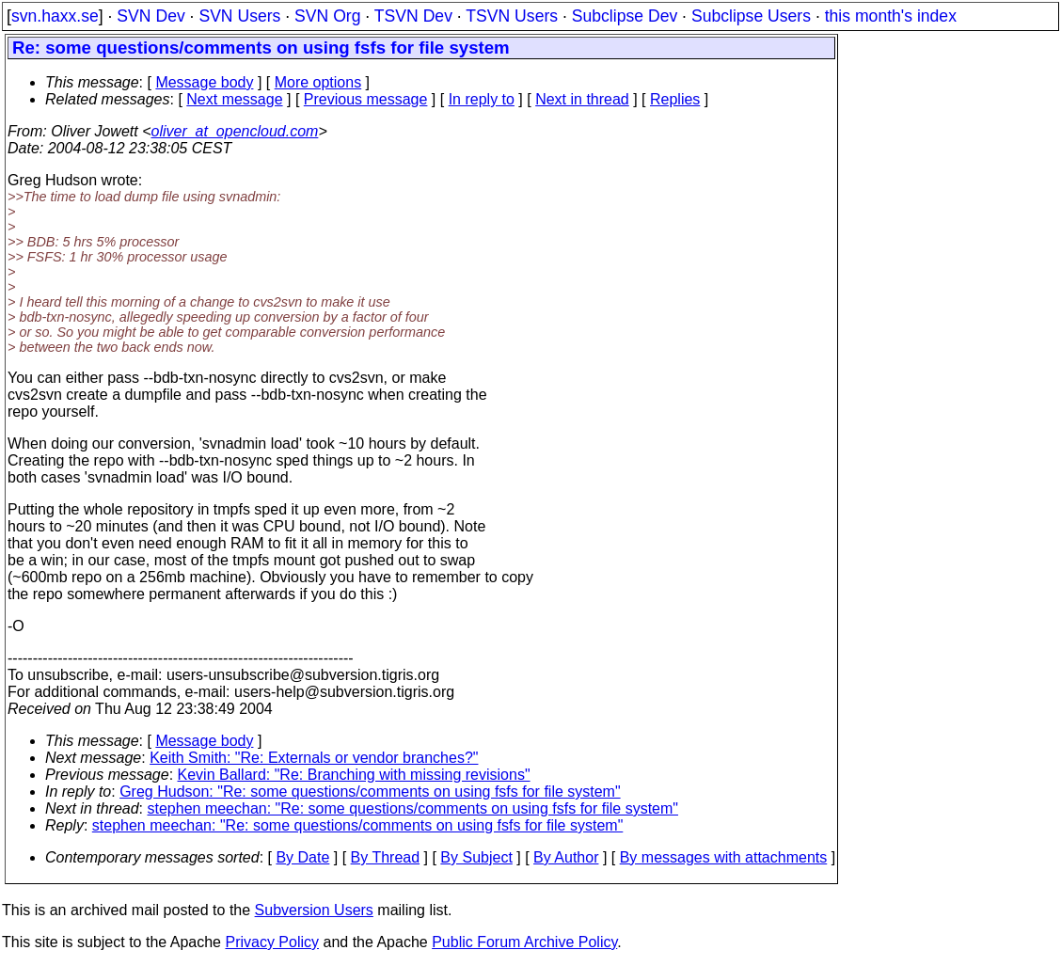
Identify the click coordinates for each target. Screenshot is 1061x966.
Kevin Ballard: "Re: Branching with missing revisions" (354, 775)
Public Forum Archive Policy (524, 942)
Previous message (366, 99)
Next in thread (582, 99)
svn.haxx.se (55, 16)
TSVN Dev (413, 16)
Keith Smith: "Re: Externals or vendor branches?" (314, 758)
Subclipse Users (751, 16)
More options (318, 82)
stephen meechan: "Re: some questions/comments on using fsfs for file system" (413, 808)
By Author (565, 857)
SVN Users (239, 16)
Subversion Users (314, 910)
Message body (204, 82)
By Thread (385, 857)
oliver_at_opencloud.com (234, 131)
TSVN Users (512, 16)
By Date (302, 857)
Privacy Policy (272, 942)
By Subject (476, 857)
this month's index (891, 16)
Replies (675, 99)
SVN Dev (150, 16)
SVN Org (327, 16)
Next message (234, 99)
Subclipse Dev (624, 16)
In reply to (482, 99)
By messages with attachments (724, 857)
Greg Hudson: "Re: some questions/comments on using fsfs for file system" (369, 792)
